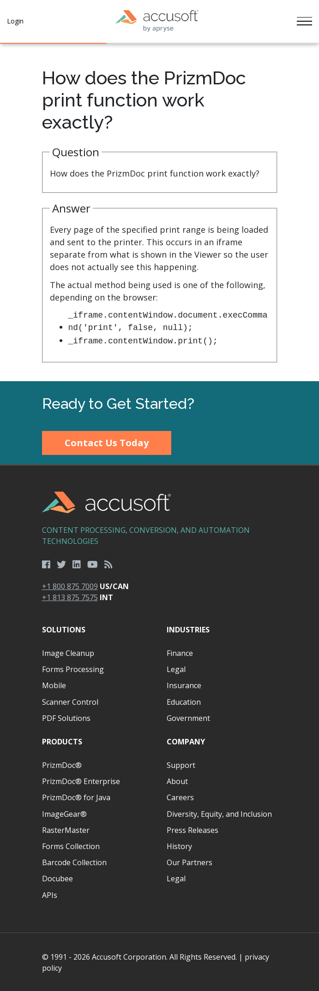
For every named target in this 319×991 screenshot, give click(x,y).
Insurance (184, 684)
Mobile (54, 684)
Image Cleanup (68, 652)
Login (15, 21)
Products (62, 741)
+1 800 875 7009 (70, 585)
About (177, 780)
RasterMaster (66, 829)
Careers (180, 796)
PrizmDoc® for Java (76, 796)
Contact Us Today (107, 442)
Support (181, 764)
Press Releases (192, 829)
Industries (188, 629)
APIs (49, 894)
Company (186, 741)
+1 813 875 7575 (70, 596)
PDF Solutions (66, 717)
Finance (180, 652)
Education (184, 701)
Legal (176, 668)
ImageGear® (64, 813)
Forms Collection (71, 845)
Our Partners (189, 861)
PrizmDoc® (62, 764)
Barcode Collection (74, 861)
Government (188, 717)
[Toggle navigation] (304, 21)
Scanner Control (70, 701)
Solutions (63, 629)
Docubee (57, 878)
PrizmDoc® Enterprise (81, 780)
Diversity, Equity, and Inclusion (219, 813)
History (179, 845)
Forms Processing (73, 668)
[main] (159, 212)
